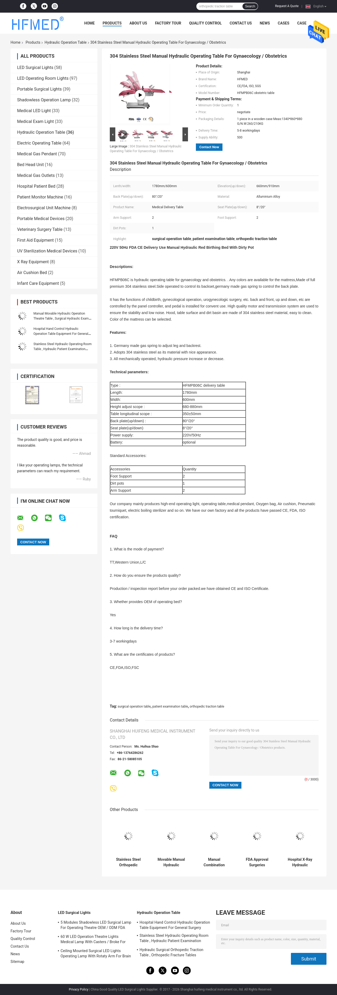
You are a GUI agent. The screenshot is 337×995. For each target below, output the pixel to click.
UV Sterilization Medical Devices (47, 250)
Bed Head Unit (30, 164)
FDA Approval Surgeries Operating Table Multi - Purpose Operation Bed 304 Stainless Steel (257, 862)
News (265, 23)
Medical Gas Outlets (36, 175)
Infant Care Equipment (38, 283)
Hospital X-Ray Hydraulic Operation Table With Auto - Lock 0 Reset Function (300, 862)
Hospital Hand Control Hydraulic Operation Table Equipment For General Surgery (60, 334)
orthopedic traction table (207, 706)
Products (112, 23)
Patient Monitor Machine (40, 197)
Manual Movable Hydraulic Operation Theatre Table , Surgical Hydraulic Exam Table (61, 318)
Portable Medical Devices (41, 218)
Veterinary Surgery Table (40, 229)
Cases (283, 23)
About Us (138, 23)
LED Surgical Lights (35, 67)
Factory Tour (168, 23)
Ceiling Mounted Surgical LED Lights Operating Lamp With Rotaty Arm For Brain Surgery (96, 954)
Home (89, 23)
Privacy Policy (78, 989)
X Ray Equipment (33, 261)
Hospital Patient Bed (36, 186)
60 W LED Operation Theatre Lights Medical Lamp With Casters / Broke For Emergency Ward (93, 940)
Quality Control (205, 23)
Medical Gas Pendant (37, 153)
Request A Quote (287, 6)
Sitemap (17, 961)
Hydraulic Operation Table (65, 42)
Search (250, 6)
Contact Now (209, 147)
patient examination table (170, 706)
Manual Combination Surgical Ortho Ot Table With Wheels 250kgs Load (214, 862)
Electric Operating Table (39, 143)
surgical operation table (134, 706)
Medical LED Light (34, 110)
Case (301, 23)
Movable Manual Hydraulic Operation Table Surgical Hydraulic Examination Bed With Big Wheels (171, 862)
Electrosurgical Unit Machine (44, 207)
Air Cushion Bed (32, 272)
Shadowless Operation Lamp (44, 99)
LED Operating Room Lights (42, 78)
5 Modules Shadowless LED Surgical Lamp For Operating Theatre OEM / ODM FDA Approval (96, 925)
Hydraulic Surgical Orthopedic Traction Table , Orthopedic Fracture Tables (171, 952)
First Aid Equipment (35, 240)
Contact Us (241, 23)
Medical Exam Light (35, 121)
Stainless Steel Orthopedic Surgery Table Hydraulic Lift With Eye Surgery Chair (128, 862)
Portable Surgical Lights (39, 89)
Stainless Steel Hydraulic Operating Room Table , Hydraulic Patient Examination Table (62, 349)
